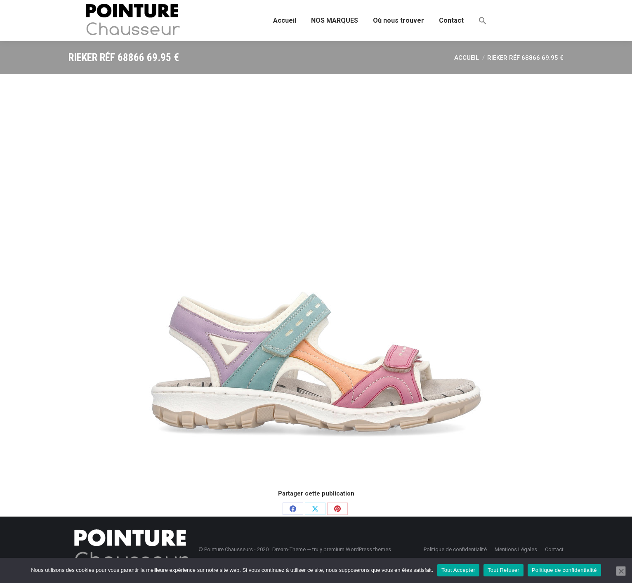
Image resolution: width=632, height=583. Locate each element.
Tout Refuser (503, 570)
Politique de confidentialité (564, 570)
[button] (482, 20)
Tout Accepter (458, 570)
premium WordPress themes (357, 549)
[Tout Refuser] (621, 571)
